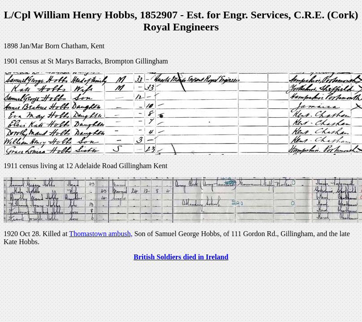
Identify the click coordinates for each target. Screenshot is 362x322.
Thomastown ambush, (100, 233)
